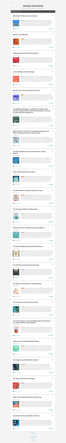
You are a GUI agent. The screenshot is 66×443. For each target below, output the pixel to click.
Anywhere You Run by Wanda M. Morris (26, 416)
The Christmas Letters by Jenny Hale (25, 302)
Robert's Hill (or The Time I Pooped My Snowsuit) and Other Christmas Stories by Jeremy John (31, 132)
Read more (51, 28)
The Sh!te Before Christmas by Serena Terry (28, 190)
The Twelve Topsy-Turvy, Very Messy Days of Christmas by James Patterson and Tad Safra (31, 322)
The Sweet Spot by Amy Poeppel (24, 378)
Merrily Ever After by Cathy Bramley (25, 16)
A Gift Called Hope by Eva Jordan (24, 172)
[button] (52, 15)
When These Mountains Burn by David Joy (27, 397)
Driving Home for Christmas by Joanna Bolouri (29, 228)
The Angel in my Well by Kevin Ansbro (25, 360)
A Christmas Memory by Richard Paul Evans (28, 246)
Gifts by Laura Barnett (20, 34)
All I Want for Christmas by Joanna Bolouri (27, 284)
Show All (52, 11)
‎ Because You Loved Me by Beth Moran (26, 341)
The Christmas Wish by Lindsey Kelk (25, 209)
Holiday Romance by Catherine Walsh (25, 53)
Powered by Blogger (33, 436)
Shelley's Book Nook (33, 6)
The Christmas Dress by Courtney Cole (26, 265)
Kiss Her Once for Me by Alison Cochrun (26, 90)
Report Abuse (33, 440)
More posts (33, 433)
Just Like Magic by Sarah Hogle (23, 72)
